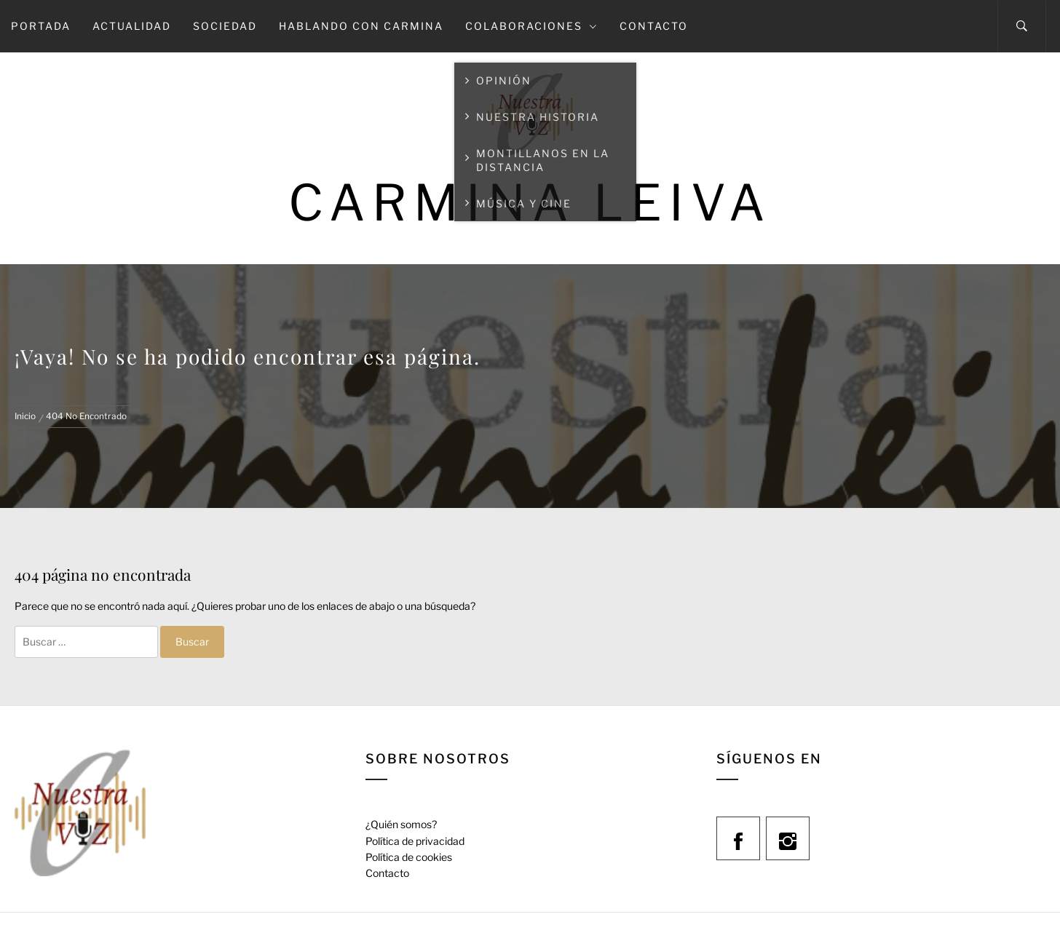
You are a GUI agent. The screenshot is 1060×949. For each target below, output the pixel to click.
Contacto (654, 26)
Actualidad (131, 26)
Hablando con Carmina (361, 26)
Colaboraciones (531, 26)
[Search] (1021, 26)
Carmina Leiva (530, 202)
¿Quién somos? (401, 824)
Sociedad (225, 26)
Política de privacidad (414, 841)
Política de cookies (408, 857)
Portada (41, 26)
